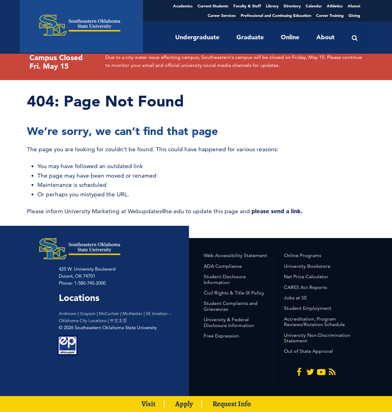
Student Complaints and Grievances (231, 306)
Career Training (330, 15)
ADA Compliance (223, 266)
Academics (183, 5)
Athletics (335, 5)
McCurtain (109, 313)
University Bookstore (307, 266)
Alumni (354, 5)
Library (272, 5)
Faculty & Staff (247, 5)
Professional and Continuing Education (276, 15)
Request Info (232, 404)
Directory (292, 5)
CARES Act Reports (305, 287)
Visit (148, 404)
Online (290, 37)
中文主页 (118, 320)
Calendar (314, 5)
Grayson (88, 313)
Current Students (213, 5)
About (325, 37)
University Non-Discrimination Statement (317, 338)
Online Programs (302, 255)
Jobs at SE (295, 298)
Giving (354, 15)
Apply (184, 404)
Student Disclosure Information (225, 279)
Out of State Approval (308, 351)
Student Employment (307, 308)
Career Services (222, 15)
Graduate (250, 37)
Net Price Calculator (306, 276)
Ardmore (67, 313)
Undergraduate (197, 37)
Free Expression (221, 336)
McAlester (132, 313)
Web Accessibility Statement (235, 255)
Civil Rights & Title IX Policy (234, 293)
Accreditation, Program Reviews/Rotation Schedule (314, 321)
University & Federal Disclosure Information (229, 322)
